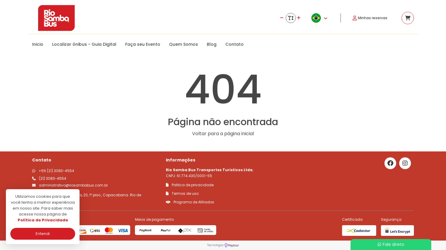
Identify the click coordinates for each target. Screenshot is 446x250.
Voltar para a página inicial (223, 133)
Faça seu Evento (142, 44)
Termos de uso (182, 193)
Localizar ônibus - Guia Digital (84, 44)
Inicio (37, 44)
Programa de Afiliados (190, 202)
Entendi (43, 233)
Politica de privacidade (190, 184)
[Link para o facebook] (390, 163)
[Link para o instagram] (405, 163)
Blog (212, 44)
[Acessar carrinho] (408, 18)
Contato (234, 44)
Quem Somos (183, 44)
